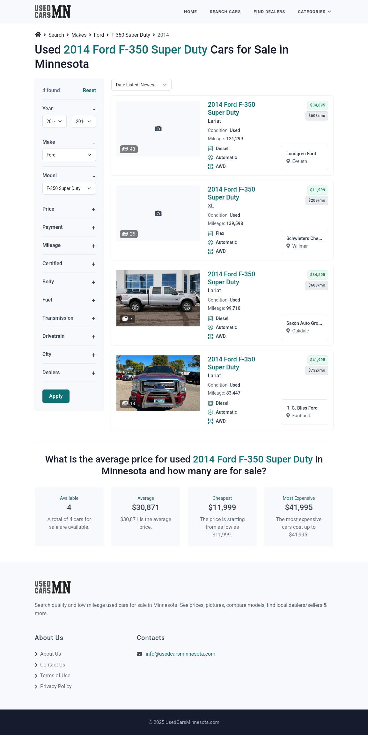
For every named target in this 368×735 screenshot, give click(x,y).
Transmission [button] (57, 318)
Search (56, 35)
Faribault (301, 415)
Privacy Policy (56, 686)
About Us (50, 654)
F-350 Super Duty (130, 35)
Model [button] (49, 175)
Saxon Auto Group (304, 323)
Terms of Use (55, 676)
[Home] (38, 35)
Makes (78, 35)
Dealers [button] (51, 372)
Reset (89, 90)
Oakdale (300, 331)
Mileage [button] (51, 245)
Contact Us (52, 665)
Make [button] (48, 142)
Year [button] (47, 109)
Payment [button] (52, 227)
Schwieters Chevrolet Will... (314, 238)
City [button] (46, 354)
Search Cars (225, 11)
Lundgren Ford (301, 153)
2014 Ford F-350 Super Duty (231, 108)
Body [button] (48, 282)
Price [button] (48, 209)
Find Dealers (269, 11)
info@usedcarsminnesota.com (180, 654)
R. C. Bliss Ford (302, 408)
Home (190, 11)
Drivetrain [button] (53, 336)
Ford (99, 35)
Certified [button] (52, 263)
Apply (56, 396)
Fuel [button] (47, 300)
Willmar (300, 246)
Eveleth (299, 161)
